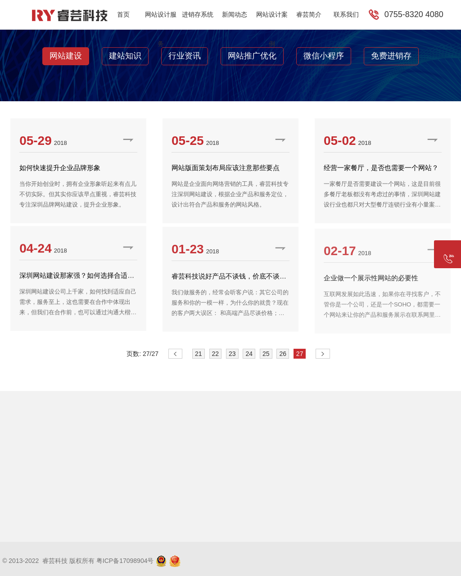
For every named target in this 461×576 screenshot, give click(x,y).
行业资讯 (184, 55)
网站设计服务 (160, 20)
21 (198, 353)
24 (249, 353)
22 (215, 353)
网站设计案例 (272, 20)
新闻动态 (234, 14)
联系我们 (346, 14)
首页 (123, 14)
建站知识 (125, 55)
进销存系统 (197, 14)
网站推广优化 (252, 55)
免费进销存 (391, 55)
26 (282, 353)
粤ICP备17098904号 (125, 560)
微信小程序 (323, 55)
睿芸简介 (308, 14)
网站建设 (66, 55)
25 (266, 353)
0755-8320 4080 (413, 14)
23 (232, 353)
